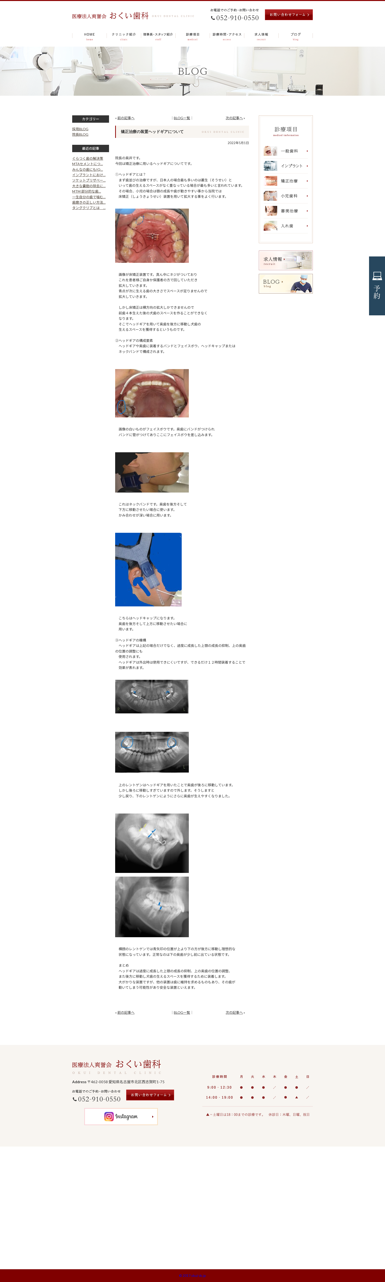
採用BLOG (80, 129)
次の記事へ (234, 118)
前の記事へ (126, 118)
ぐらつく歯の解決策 (87, 158)
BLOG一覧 (182, 118)
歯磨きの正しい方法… (89, 202)
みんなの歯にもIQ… (87, 169)
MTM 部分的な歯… (86, 191)
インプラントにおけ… (89, 175)
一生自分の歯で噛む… (89, 197)
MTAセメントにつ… (87, 164)
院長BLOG (80, 134)
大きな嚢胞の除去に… (89, 186)
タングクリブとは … (89, 208)
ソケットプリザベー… (89, 180)
